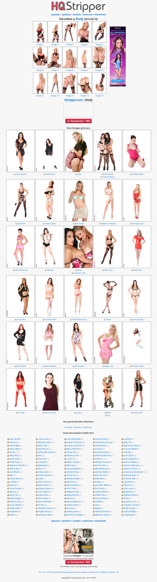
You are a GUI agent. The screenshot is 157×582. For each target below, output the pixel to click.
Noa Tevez (43, 498)
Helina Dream (102, 511)
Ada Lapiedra (130, 458)
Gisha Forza (44, 481)
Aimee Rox (100, 465)
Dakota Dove (130, 494)
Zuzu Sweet (21, 174)
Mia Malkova (101, 468)
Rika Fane (108, 270)
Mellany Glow (102, 514)
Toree (108, 319)
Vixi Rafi (21, 412)
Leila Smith (108, 174)
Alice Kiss (14, 455)
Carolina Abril (50, 319)
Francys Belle (130, 448)
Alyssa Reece (44, 488)
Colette (13, 481)
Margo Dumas (102, 461)
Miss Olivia (21, 366)
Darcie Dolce (73, 484)
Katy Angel (15, 498)
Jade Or (127, 442)
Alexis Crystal (130, 468)
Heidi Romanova (79, 319)
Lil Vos (41, 504)
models (77, 14)
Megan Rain (73, 491)
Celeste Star (130, 478)
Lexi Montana (74, 438)
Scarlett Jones (102, 452)
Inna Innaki (15, 488)
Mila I (12, 514)
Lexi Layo (128, 488)
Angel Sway (44, 511)
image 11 (40, 94)
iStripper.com (73, 100)
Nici (11, 475)
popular (55, 14)
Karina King (101, 498)
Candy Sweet (137, 174)
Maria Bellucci (74, 501)
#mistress (87, 427)
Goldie (98, 501)
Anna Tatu (21, 319)
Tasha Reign (130, 511)
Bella (108, 412)
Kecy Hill (42, 445)
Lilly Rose (128, 481)
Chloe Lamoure (74, 445)
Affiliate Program (108, 572)
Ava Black (14, 471)
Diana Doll (137, 412)
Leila (40, 478)
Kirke (126, 498)
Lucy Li (79, 412)
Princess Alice (138, 366)
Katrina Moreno (132, 465)
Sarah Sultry (101, 438)
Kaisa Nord (15, 478)
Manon (13, 484)
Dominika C (101, 445)
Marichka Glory (131, 445)
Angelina (14, 511)
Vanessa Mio (44, 514)
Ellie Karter (43, 484)
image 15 (99, 94)
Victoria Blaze (108, 177)
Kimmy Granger (75, 514)
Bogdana (128, 491)
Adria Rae (14, 445)
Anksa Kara (72, 504)
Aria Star (42, 458)
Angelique (129, 514)
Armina (70, 508)
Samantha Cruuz (103, 442)
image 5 (99, 43)
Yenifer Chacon (46, 508)
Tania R (127, 484)
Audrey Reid (101, 471)
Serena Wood (50, 412)
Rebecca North (17, 465)
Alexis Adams (50, 366)
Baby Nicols (72, 494)
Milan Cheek (73, 461)
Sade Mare (50, 174)
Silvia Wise (15, 448)
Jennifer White (102, 484)
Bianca (13, 491)
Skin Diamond (21, 270)
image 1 (40, 43)
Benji (79, 270)
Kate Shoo (43, 494)
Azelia (98, 481)
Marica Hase (44, 442)
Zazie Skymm (45, 475)
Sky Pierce (43, 448)
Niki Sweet (79, 366)
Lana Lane (43, 438)
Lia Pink (128, 438)
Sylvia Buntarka (46, 452)
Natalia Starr (130, 475)
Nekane (50, 270)
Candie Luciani (131, 504)
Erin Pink (71, 488)
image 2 (55, 43)
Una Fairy (128, 455)
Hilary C (99, 458)
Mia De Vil (100, 475)
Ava (40, 455)
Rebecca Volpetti (108, 223)
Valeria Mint (101, 491)
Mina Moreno (74, 448)
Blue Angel (79, 223)
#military (78, 427)
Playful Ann (15, 501)
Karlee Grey (72, 471)
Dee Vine (21, 223)
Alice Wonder (45, 501)
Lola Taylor (43, 491)
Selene (70, 498)
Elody (79, 19)
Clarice (127, 452)
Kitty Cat (14, 494)
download (100, 14)
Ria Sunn (99, 488)
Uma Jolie (14, 458)
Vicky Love (43, 471)
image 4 (84, 43)
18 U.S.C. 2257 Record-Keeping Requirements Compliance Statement (68, 572)
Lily (97, 504)
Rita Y (41, 468)
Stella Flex (100, 494)
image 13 (70, 94)
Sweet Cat (108, 366)
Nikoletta (42, 465)
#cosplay (68, 427)
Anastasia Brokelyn (133, 471)
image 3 (70, 43)
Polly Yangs (129, 508)
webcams (88, 14)
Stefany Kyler (73, 478)
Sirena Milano (74, 468)
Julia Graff (15, 438)
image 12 (55, 94)
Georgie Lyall (137, 223)
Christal (42, 461)
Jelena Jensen (137, 319)
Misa (79, 174)
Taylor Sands (50, 223)
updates (66, 14)
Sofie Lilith (15, 508)
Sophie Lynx (130, 501)
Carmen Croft (79, 273)
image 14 (84, 94)
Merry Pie (137, 270)
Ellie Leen (14, 468)
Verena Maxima (103, 455)
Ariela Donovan (74, 442)
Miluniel (71, 465)
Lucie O (70, 458)
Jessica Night (130, 461)
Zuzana (99, 448)
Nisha (98, 508)
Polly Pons (15, 461)
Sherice (13, 442)
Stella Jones (72, 511)
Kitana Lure (72, 455)
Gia (108, 415)
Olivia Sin (71, 475)
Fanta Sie (71, 452)
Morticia (71, 481)
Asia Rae (99, 478)
